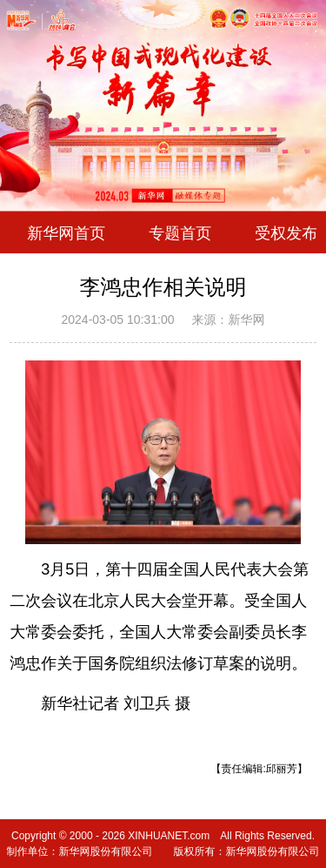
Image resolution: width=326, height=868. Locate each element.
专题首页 (180, 232)
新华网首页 (66, 232)
